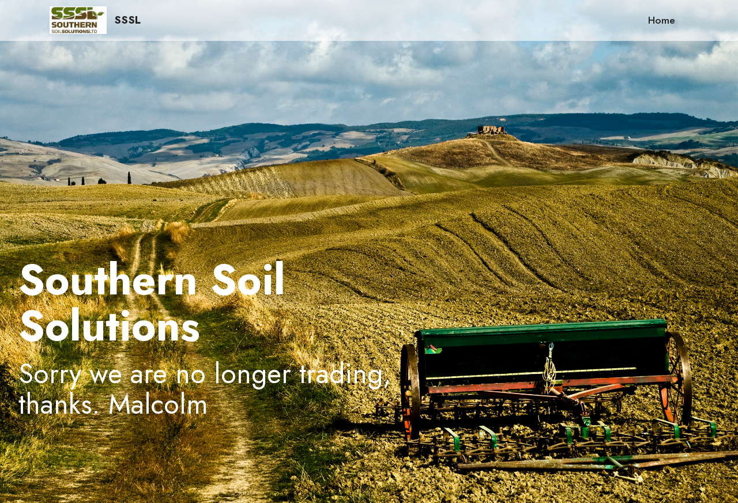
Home (661, 20)
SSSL (127, 19)
